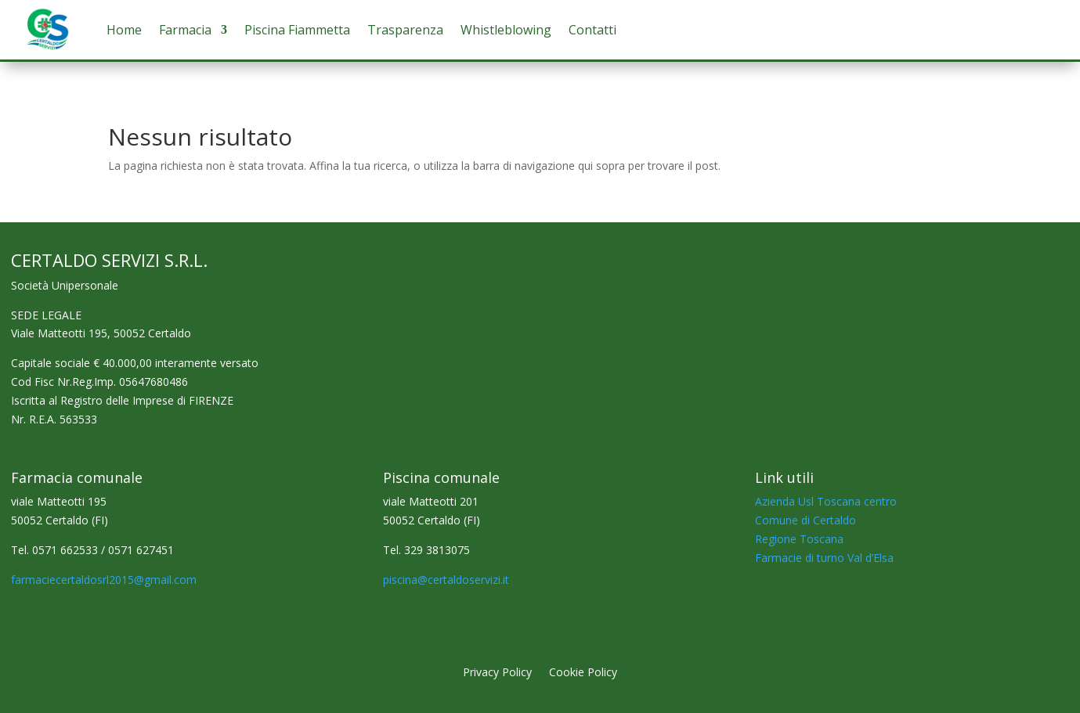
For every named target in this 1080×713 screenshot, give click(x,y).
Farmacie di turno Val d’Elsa (824, 557)
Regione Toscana (799, 538)
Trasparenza (405, 29)
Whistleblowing (506, 29)
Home (124, 29)
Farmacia (185, 29)
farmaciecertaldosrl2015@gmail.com (104, 579)
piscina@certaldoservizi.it (446, 579)
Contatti (592, 29)
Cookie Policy (583, 673)
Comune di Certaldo (805, 520)
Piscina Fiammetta (297, 29)
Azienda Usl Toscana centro (826, 501)
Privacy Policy (497, 673)
